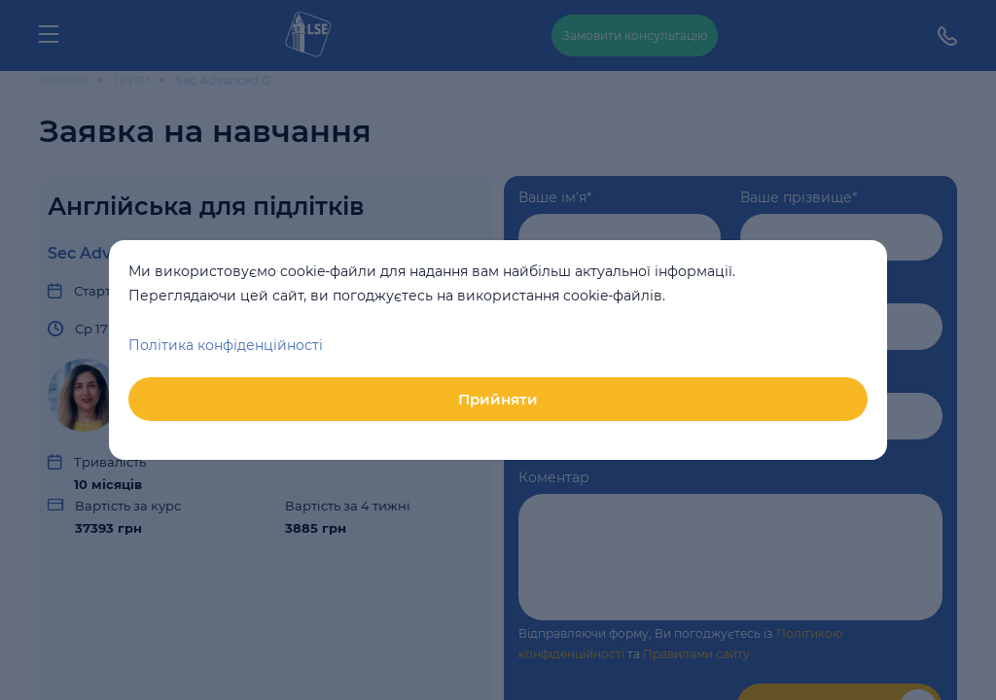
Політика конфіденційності (225, 345)
